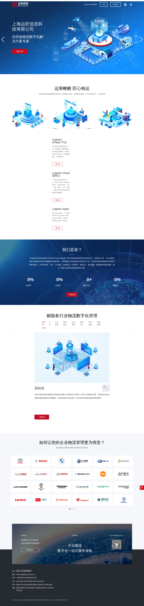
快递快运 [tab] (65, 323)
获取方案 (19, 51)
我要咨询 (30, 550)
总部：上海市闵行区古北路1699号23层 (24, 577)
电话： (22, 570)
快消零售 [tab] (73, 323)
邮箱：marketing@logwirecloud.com (23, 574)
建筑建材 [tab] (99, 323)
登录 (103, 4)
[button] (3, 39)
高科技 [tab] (43, 323)
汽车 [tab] (50, 323)
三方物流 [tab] (56, 323)
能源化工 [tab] (82, 323)
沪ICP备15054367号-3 (61, 600)
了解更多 (57, 164)
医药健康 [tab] (90, 323)
